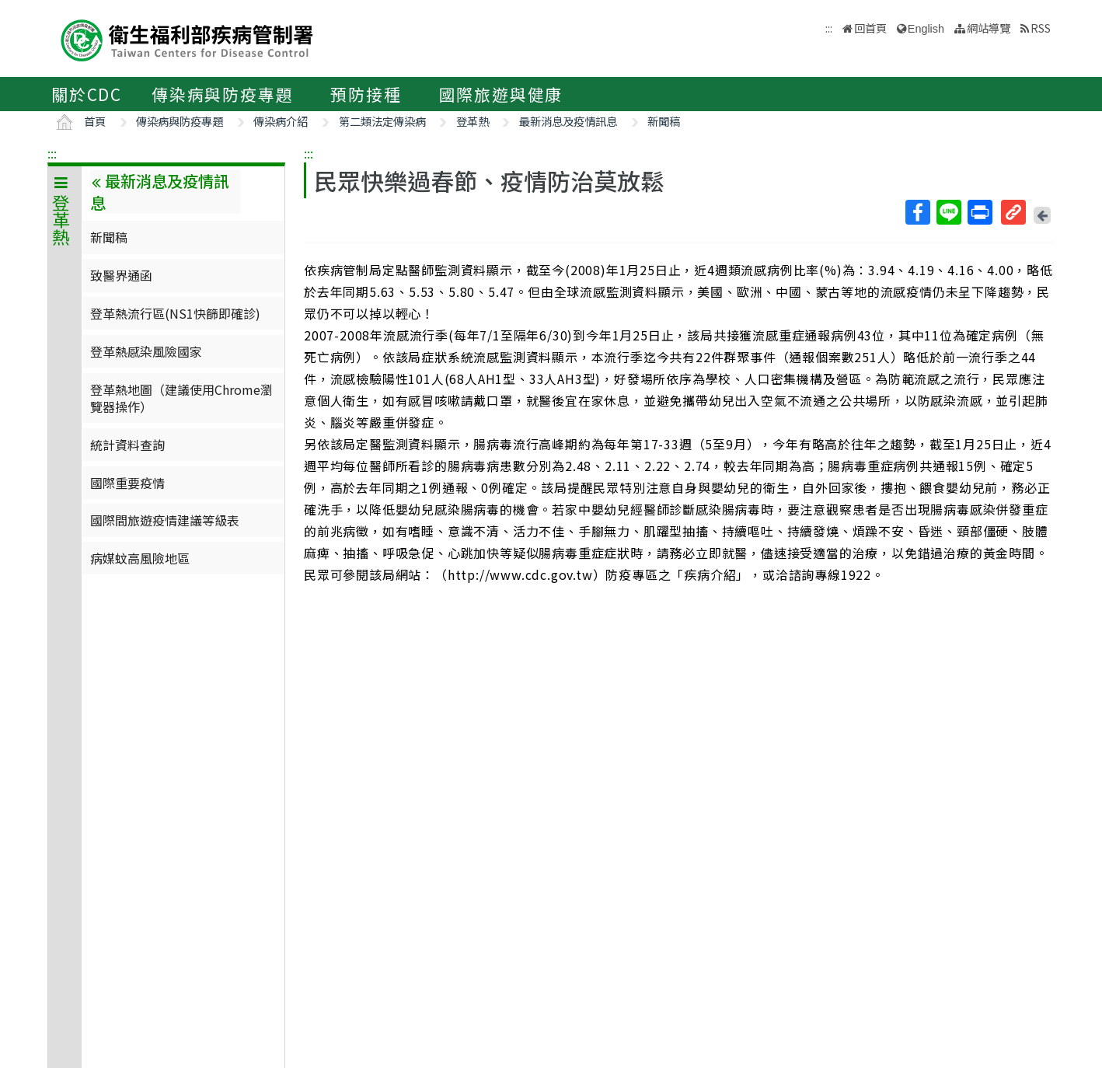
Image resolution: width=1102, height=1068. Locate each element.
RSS (1041, 27)
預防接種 (365, 94)
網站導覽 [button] (988, 27)
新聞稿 (663, 121)
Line (948, 212)
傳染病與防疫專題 (222, 94)
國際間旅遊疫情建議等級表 (164, 520)
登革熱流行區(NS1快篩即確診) (175, 313)
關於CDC (86, 94)
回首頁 (870, 27)
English (926, 29)
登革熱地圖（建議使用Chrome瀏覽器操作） (181, 398)
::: (52, 153)
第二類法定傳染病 (382, 121)
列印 (979, 212)
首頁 (95, 121)
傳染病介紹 (280, 121)
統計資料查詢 (127, 444)
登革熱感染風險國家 (146, 351)
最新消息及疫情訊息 (568, 121)
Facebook (917, 212)
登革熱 (472, 121)
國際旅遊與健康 (501, 94)
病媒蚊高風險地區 (140, 558)
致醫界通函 (121, 275)
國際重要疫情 (127, 482)
